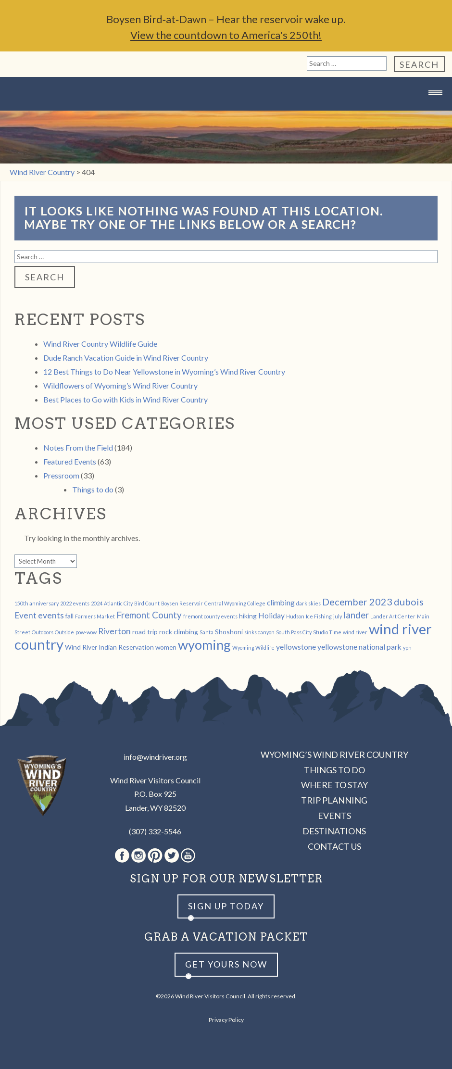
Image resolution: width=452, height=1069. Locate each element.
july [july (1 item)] (337, 616)
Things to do (92, 489)
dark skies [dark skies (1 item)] (308, 603)
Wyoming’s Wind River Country (334, 754)
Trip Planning (334, 800)
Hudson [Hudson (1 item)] (295, 616)
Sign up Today (226, 906)
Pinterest (155, 855)
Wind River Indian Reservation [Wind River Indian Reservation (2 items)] (109, 647)
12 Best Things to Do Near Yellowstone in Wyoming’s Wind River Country (164, 371)
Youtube (188, 855)
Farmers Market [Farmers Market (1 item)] (95, 616)
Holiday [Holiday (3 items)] (271, 615)
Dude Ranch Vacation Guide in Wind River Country (125, 357)
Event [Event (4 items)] (25, 615)
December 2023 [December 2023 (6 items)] (357, 601)
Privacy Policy (226, 1019)
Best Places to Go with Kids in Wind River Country (125, 399)
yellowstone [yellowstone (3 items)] (296, 646)
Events (334, 815)
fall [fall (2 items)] (69, 616)
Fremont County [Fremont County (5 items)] (149, 615)
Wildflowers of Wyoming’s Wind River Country (120, 385)
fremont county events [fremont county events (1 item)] (210, 616)
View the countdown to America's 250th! (226, 34)
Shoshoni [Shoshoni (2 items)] (229, 632)
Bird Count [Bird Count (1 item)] (147, 603)
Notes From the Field (78, 447)
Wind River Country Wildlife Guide (100, 343)
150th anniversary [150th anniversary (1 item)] (36, 603)
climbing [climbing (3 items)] (281, 602)
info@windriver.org (155, 756)
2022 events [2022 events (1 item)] (74, 603)
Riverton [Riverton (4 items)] (114, 631)
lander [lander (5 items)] (356, 615)
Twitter (171, 855)
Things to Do (334, 770)
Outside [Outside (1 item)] (64, 632)
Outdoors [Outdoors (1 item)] (42, 632)
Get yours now (226, 964)
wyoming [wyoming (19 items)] (204, 645)
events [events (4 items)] (51, 615)
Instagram (138, 855)
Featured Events (69, 461)
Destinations (334, 831)
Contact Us (334, 846)
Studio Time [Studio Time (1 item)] (327, 632)
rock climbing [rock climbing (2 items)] (178, 632)
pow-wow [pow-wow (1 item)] (86, 632)
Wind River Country (226, 112)
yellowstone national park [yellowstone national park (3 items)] (359, 646)
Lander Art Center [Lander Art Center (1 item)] (392, 616)
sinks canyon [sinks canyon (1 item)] (259, 632)
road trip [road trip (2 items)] (145, 632)
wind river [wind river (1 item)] (355, 632)
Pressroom (61, 475)
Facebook (122, 855)
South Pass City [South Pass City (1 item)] (294, 632)
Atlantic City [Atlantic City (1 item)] (118, 603)
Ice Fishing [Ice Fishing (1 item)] (319, 616)
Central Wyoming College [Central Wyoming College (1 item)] (234, 603)
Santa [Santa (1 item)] (206, 632)
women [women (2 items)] (165, 647)
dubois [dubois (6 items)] (409, 601)
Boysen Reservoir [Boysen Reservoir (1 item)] (182, 603)
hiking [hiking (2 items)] (248, 616)
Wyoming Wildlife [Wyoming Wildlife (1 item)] (253, 647)
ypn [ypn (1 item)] (407, 647)
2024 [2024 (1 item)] (96, 603)
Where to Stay (334, 785)
